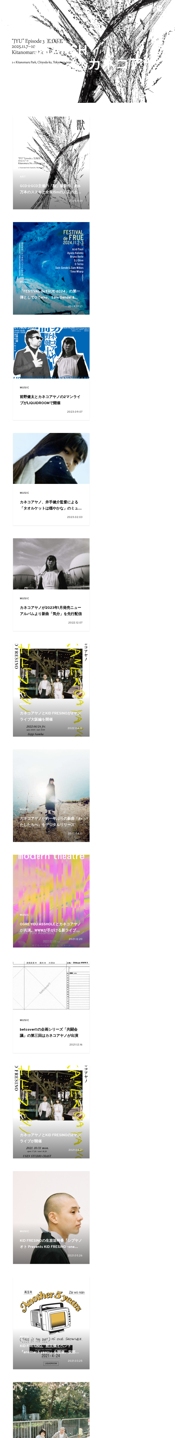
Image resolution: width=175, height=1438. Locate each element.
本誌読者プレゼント (114, 1420)
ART (24, 170)
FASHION (48, 1407)
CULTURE (107, 1171)
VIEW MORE (87, 1325)
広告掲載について (58, 1420)
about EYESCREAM (36, 1420)
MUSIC (106, 170)
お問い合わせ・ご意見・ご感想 (85, 1420)
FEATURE (68, 1399)
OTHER (128, 1407)
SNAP (110, 1399)
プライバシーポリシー (137, 1420)
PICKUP (91, 1399)
